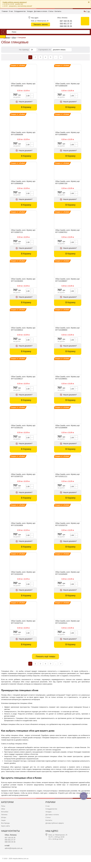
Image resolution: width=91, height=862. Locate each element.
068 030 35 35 (66, 26)
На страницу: (24, 50)
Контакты (58, 11)
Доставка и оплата (40, 11)
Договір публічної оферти (55, 823)
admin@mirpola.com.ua (13, 848)
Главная (5, 11)
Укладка (30, 11)
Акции (3, 820)
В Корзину (26, 107)
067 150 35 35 (66, 21)
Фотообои (4, 812)
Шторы (3, 817)
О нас (11, 11)
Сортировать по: (45, 50)
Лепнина (4, 814)
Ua (89, 11)
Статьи (50, 11)
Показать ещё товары (45, 656)
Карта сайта (5, 826)
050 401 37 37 (66, 24)
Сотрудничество (20, 11)
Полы (3, 806)
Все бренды (5, 823)
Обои (3, 809)
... (55, 57)
